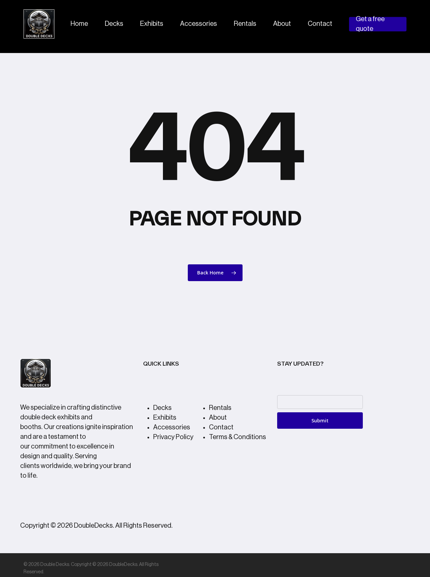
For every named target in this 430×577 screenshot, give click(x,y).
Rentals (220, 408)
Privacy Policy (173, 437)
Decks (162, 408)
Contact (221, 427)
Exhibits (164, 417)
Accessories (171, 427)
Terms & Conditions (237, 437)
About (218, 417)
